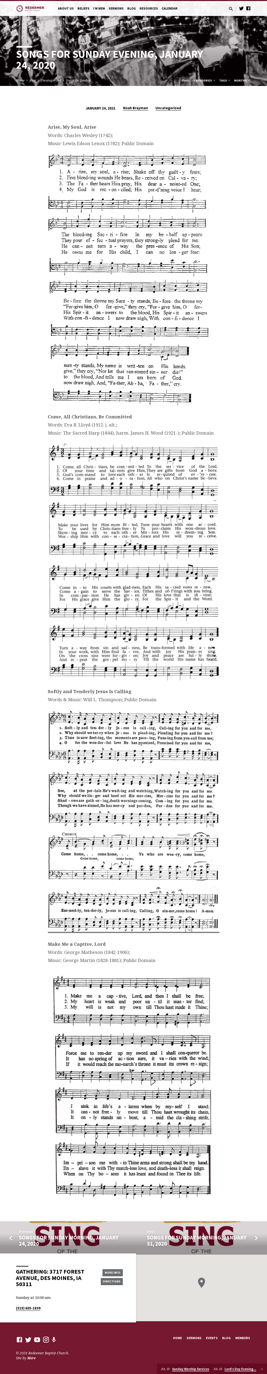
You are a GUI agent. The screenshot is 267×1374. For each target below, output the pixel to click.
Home (20, 80)
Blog (131, 8)
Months (242, 80)
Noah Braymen (135, 108)
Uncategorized (51, 80)
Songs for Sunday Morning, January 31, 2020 (197, 1240)
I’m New (99, 8)
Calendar (170, 8)
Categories (205, 80)
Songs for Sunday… (79, 80)
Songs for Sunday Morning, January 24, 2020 (69, 1240)
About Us (66, 8)
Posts (186, 80)
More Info (110, 1272)
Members (242, 1338)
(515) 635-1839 (28, 1308)
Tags (225, 80)
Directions (110, 1281)
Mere (31, 1358)
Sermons (116, 8)
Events (212, 1338)
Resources (149, 8)
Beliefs (83, 8)
